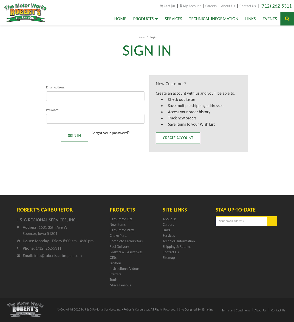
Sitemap (169, 257)
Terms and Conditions (236, 310)
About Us (228, 6)
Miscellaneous (120, 285)
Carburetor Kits (121, 219)
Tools (113, 279)
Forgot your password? (110, 133)
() (167, 6)
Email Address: (55, 87)
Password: (52, 110)
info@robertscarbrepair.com (58, 255)
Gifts (113, 257)
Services (173, 18)
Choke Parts (118, 235)
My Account (190, 6)
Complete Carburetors (126, 241)
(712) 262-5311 (276, 6)
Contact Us (248, 6)
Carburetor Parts (122, 230)
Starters (115, 274)
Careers (211, 6)
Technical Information (213, 18)
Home (120, 18)
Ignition (115, 263)
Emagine (208, 309)
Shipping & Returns (177, 246)
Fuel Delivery (119, 246)
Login (153, 37)
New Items (118, 224)
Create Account (178, 137)
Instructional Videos (124, 268)
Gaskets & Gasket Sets (126, 252)
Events (270, 18)
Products (145, 18)
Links (250, 18)
